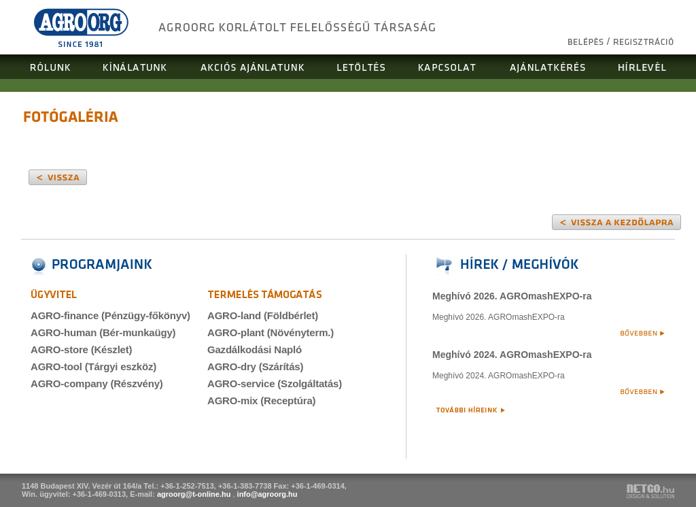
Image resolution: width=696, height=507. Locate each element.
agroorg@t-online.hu (194, 494)
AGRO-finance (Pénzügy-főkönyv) (110, 315)
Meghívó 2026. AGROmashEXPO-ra (511, 296)
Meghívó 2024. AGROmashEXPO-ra (511, 354)
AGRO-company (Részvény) (97, 383)
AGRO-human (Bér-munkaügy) (103, 332)
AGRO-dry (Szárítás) (255, 366)
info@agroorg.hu (267, 494)
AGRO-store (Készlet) (81, 349)
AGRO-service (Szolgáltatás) (274, 383)
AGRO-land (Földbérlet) (262, 315)
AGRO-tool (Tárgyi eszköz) (93, 366)
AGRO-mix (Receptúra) (261, 400)
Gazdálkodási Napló (254, 349)
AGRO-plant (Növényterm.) (270, 332)
